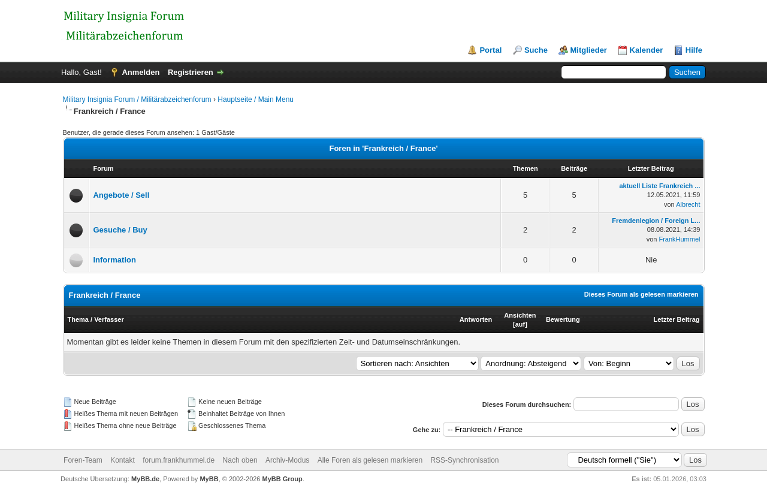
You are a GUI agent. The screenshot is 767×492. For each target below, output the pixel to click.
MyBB (209, 478)
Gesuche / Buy (120, 229)
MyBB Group (282, 478)
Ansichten (520, 315)
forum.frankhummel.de (179, 460)
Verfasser (109, 319)
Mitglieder (588, 50)
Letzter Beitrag (676, 319)
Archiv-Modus (287, 460)
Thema (78, 319)
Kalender (646, 50)
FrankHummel (679, 239)
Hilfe (694, 50)
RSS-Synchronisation (464, 460)
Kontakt (122, 460)
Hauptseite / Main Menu (256, 99)
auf (520, 324)
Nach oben (240, 460)
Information (114, 259)
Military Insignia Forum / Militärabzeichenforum (137, 99)
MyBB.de (145, 478)
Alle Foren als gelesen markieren (370, 460)
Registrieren (190, 72)
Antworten (476, 319)
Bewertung (563, 319)
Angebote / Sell (121, 195)
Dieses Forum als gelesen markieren (641, 294)
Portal (490, 50)
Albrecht (688, 204)
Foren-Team (83, 460)
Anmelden (140, 72)
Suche (536, 50)
